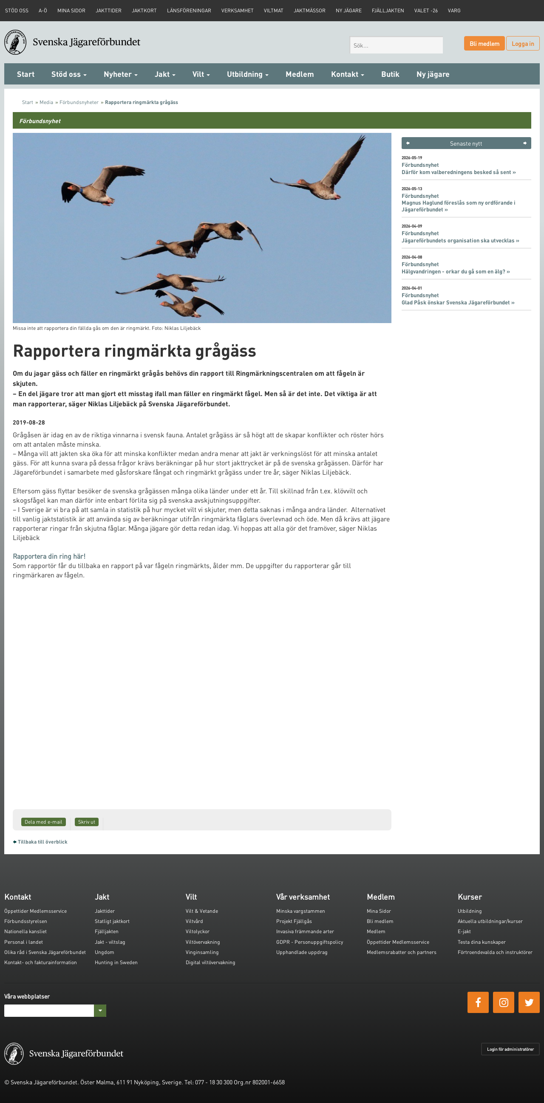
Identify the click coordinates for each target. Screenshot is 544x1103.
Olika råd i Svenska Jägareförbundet (45, 952)
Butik (390, 74)
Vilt (201, 74)
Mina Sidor (379, 911)
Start (25, 74)
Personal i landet (23, 942)
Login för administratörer (510, 1049)
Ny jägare (349, 10)
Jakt (165, 74)
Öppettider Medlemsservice (35, 911)
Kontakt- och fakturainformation (40, 962)
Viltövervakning (203, 942)
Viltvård (194, 921)
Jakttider (109, 10)
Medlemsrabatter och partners (401, 952)
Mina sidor (71, 10)
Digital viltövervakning (210, 962)
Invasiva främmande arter (305, 931)
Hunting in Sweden (116, 962)
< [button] (408, 143)
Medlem (300, 74)
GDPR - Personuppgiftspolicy (309, 942)
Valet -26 (426, 10)
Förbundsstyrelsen (25, 921)
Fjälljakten (388, 10)
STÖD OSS (16, 10)
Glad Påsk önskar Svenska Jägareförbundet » (458, 302)
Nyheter (121, 74)
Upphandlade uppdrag (302, 952)
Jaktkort (144, 10)
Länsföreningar (189, 10)
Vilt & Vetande (202, 911)
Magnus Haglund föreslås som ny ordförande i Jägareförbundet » (459, 206)
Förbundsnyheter (79, 102)
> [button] (525, 143)
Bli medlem (484, 43)
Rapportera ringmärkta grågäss (141, 102)
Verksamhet (237, 10)
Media (46, 102)
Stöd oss (69, 74)
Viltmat (273, 10)
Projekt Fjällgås (294, 921)
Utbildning (248, 74)
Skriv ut (86, 822)
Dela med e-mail (43, 822)
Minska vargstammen (300, 911)
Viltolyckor (198, 931)
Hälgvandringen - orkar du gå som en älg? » (456, 271)
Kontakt (347, 74)
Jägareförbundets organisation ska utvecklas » (460, 240)
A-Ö (43, 10)
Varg (454, 10)
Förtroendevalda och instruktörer (495, 952)
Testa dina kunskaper (482, 942)
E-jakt (464, 931)
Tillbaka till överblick (43, 842)
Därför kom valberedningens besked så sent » (459, 172)
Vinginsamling (202, 952)
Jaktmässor (310, 10)
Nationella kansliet (25, 931)
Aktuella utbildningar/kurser (490, 921)
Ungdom (104, 952)
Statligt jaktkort (112, 921)
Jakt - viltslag (110, 942)
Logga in (523, 43)
